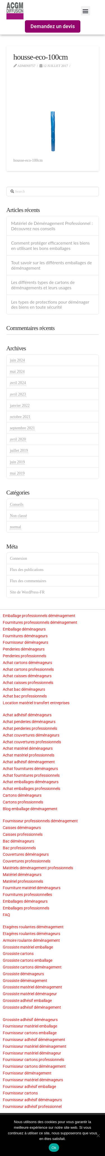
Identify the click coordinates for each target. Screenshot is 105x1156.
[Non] (98, 1135)
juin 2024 (17, 360)
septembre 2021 (22, 428)
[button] (85, 10)
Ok (54, 1148)
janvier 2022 (19, 405)
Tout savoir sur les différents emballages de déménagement (51, 265)
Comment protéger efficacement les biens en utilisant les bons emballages (50, 245)
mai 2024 (17, 371)
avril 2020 (18, 439)
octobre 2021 (20, 417)
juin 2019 (17, 462)
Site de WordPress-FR (27, 592)
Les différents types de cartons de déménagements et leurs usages (42, 285)
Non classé (18, 516)
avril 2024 (18, 383)
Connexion (18, 558)
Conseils (16, 504)
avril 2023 (18, 394)
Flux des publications (26, 570)
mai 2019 (17, 473)
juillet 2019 (19, 450)
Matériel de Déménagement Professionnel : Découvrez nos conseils (52, 226)
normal (15, 527)
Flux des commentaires (28, 581)
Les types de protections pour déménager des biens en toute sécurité (50, 304)
